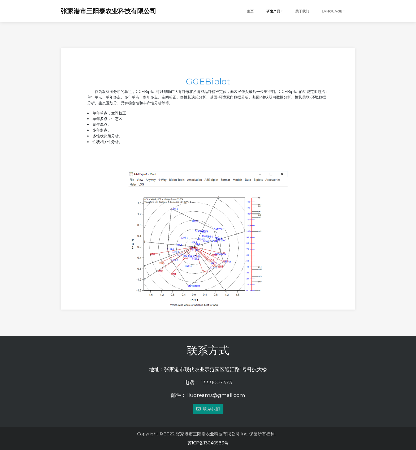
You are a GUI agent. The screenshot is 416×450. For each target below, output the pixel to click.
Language (332, 11)
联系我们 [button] (208, 408)
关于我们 (302, 11)
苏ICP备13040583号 (208, 442)
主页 (250, 11)
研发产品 (273, 11)
